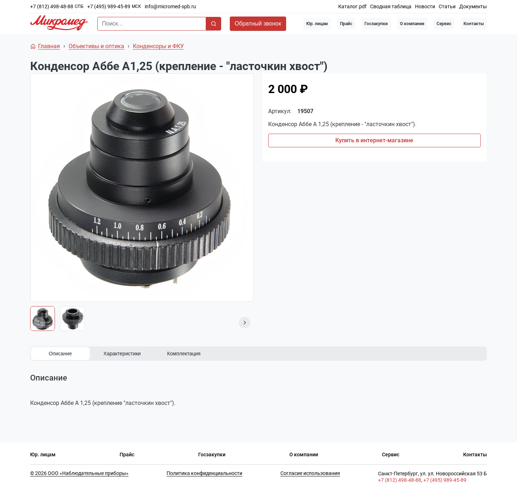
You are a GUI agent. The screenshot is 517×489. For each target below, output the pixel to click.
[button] (244, 322)
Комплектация (184, 353)
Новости (425, 6)
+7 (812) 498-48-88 (51, 6)
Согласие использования (310, 473)
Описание (60, 353)
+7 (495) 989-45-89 (108, 6)
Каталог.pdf (352, 6)
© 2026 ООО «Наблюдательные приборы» (79, 473)
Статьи (447, 6)
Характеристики (122, 353)
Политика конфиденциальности (204, 473)
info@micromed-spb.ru (170, 6)
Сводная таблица (390, 6)
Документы (473, 6)
